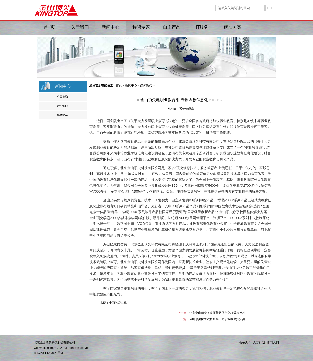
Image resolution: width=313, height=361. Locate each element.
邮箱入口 (273, 342)
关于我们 (80, 27)
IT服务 (202, 27)
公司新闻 (63, 97)
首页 (119, 85)
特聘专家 (141, 27)
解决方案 (233, 27)
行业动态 (63, 106)
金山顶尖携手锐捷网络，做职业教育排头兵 (217, 319)
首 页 (49, 27)
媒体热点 (63, 115)
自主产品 (171, 27)
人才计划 (259, 342)
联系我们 (245, 342)
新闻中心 (110, 27)
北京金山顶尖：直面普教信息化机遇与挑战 (217, 312)
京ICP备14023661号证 (49, 353)
